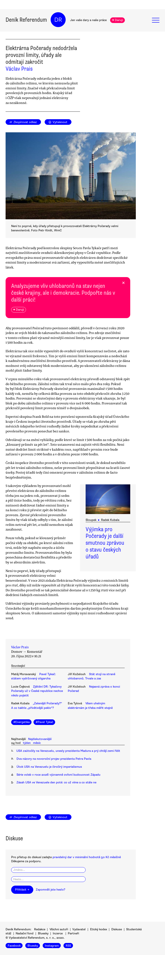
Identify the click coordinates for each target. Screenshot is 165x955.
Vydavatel (79, 929)
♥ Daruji (117, 20)
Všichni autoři (59, 929)
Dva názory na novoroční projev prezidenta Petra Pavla (54, 759)
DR (58, 19)
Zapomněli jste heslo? (50, 889)
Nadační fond (24, 933)
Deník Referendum (26, 19)
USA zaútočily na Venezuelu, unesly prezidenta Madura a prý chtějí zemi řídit (68, 751)
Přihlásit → (22, 889)
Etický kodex (98, 929)
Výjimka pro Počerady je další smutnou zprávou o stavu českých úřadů (105, 543)
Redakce (39, 929)
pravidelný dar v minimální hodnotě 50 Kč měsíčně (87, 857)
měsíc (37, 743)
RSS (68, 945)
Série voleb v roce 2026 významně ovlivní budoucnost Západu (58, 775)
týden (27, 743)
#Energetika (21, 722)
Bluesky (43, 933)
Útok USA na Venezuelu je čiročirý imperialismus (49, 767)
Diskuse (116, 929)
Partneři (73, 933)
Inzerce (58, 933)
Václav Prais (19, 68)
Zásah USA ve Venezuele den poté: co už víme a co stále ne (56, 782)
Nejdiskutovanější (39, 739)
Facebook (14, 945)
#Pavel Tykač (44, 722)
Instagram (52, 945)
